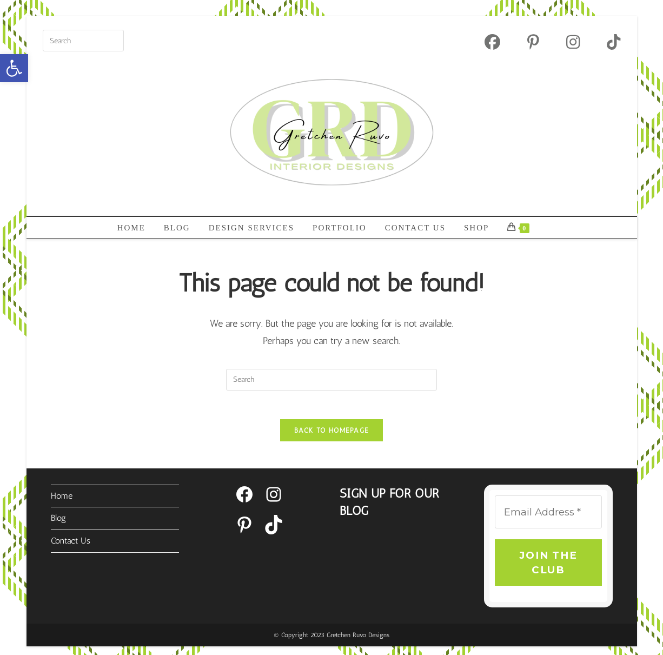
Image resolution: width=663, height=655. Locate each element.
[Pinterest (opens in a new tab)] (533, 42)
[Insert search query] (83, 40)
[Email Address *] (548, 516)
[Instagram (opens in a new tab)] (573, 42)
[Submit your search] (113, 39)
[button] (14, 68)
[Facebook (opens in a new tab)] (492, 42)
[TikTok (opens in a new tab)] (606, 42)
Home (61, 499)
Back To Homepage (331, 434)
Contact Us (70, 544)
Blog (58, 522)
